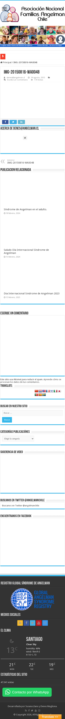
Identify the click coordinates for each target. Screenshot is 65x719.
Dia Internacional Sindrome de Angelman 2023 (31, 293)
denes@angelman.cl (16, 77)
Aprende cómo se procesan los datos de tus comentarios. (30, 380)
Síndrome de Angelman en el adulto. (25, 209)
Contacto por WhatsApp (30, 692)
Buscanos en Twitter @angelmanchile (22, 500)
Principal (5, 62)
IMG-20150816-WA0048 (25, 161)
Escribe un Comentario (17, 80)
